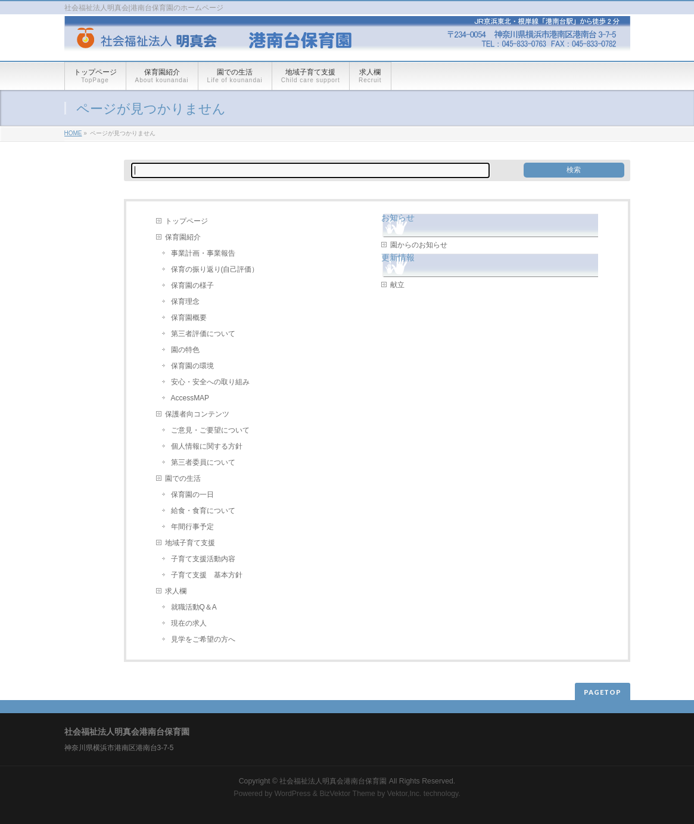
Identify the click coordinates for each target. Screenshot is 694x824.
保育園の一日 (192, 494)
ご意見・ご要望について (210, 430)
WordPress (293, 793)
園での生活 (183, 478)
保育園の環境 (192, 366)
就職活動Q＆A (194, 607)
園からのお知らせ (418, 245)
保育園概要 (189, 317)
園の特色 (185, 350)
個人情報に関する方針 (206, 446)
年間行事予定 (192, 527)
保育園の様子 (192, 285)
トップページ (186, 221)
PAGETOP (602, 692)
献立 (397, 285)
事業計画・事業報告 (203, 253)
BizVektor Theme (347, 793)
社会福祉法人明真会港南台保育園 (333, 781)
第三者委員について (203, 462)
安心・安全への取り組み (210, 382)
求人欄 (175, 591)
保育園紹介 (183, 237)
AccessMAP (190, 398)
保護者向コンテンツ (197, 414)
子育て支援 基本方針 (206, 575)
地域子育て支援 (190, 543)
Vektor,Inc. (404, 793)
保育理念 (185, 301)
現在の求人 (189, 623)
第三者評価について (203, 333)
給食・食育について (203, 510)
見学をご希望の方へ (203, 639)
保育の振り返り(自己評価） (215, 269)
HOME (73, 133)
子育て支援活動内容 (203, 559)
